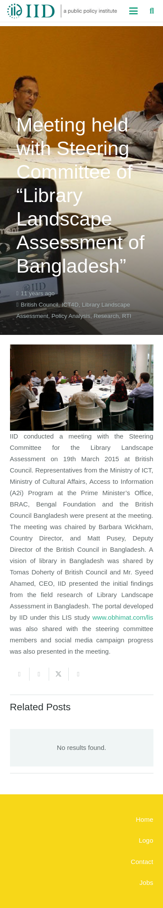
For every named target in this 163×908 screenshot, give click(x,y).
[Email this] (20, 674)
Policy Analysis (71, 316)
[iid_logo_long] (62, 11)
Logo (146, 840)
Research (106, 316)
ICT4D (70, 304)
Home (144, 819)
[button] (133, 11)
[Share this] (39, 674)
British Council (39, 304)
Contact (142, 861)
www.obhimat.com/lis (122, 617)
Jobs (146, 882)
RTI (127, 316)
